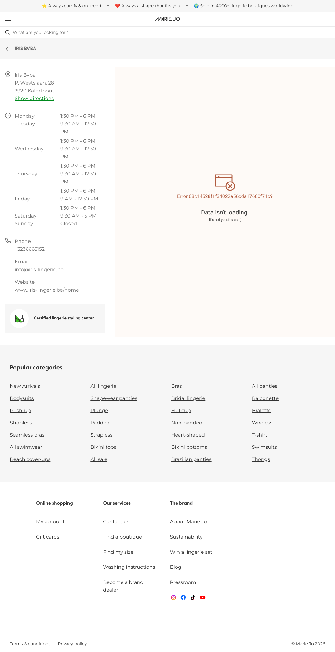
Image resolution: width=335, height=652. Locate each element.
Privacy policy (72, 644)
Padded (100, 423)
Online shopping (54, 503)
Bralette (261, 411)
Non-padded (186, 423)
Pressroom (183, 582)
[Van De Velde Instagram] (173, 599)
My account (50, 522)
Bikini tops (103, 447)
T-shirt (260, 435)
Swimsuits (264, 447)
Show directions (34, 99)
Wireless (262, 423)
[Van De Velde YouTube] (202, 599)
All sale (98, 460)
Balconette (265, 399)
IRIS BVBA (20, 49)
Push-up (20, 411)
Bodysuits (22, 399)
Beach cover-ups (30, 460)
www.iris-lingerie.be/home (47, 290)
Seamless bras (27, 435)
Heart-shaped (188, 435)
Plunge (99, 411)
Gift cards (47, 537)
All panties (265, 386)
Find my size (118, 552)
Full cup (181, 411)
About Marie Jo (188, 522)
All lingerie (103, 386)
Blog (175, 567)
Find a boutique (122, 537)
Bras (176, 386)
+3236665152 (30, 249)
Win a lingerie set (191, 552)
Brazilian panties (191, 460)
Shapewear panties (113, 399)
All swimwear (26, 447)
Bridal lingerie (188, 399)
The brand (181, 503)
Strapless (21, 423)
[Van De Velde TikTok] (193, 599)
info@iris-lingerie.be (39, 270)
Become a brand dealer (123, 586)
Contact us (116, 522)
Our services (117, 503)
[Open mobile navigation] (8, 19)
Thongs (261, 460)
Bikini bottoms (189, 447)
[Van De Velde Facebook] (183, 599)
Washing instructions (129, 567)
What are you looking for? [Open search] (36, 32)
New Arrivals (25, 386)
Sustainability (186, 537)
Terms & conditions (30, 644)
